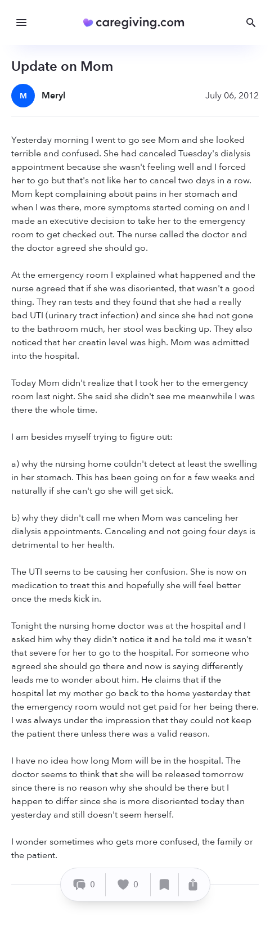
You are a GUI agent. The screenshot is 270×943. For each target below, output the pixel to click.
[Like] (128, 884)
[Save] (165, 884)
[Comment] (85, 884)
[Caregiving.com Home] (137, 22)
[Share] (193, 884)
